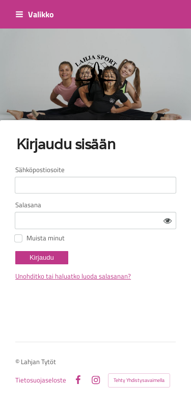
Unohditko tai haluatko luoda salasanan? (73, 276)
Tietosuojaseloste (40, 380)
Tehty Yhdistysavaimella (139, 380)
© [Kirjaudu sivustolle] (18, 361)
